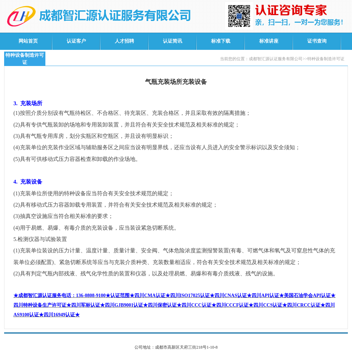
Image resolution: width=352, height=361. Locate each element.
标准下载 (220, 41)
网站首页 (28, 41)
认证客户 (76, 41)
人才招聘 (124, 41)
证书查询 (317, 41)
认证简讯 (172, 41)
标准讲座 (268, 41)
